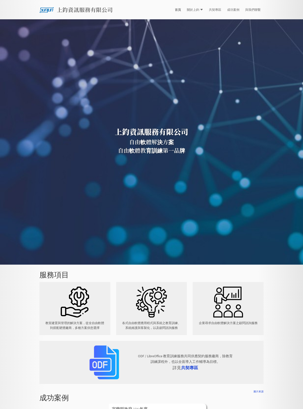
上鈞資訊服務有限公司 (85, 10)
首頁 (178, 10)
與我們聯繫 (253, 10)
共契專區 (215, 10)
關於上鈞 (195, 10)
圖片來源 (259, 391)
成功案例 (233, 10)
